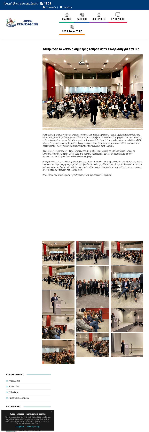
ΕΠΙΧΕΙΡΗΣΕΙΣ (89, 13)
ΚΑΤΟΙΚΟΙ (72, 13)
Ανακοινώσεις (137, 24)
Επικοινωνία (121, 3)
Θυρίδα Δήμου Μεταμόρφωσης (74, 406)
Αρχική (124, 24)
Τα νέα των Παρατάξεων (19, 68)
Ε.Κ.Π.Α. (112, 426)
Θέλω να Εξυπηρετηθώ (73, 400)
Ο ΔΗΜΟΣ (57, 13)
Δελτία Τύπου (14, 56)
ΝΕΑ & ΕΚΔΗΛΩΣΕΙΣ (130, 13)
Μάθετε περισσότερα (33, 426)
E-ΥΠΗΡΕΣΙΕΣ (108, 13)
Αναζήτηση (138, 3)
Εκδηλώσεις (13, 62)
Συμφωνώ (19, 426)
